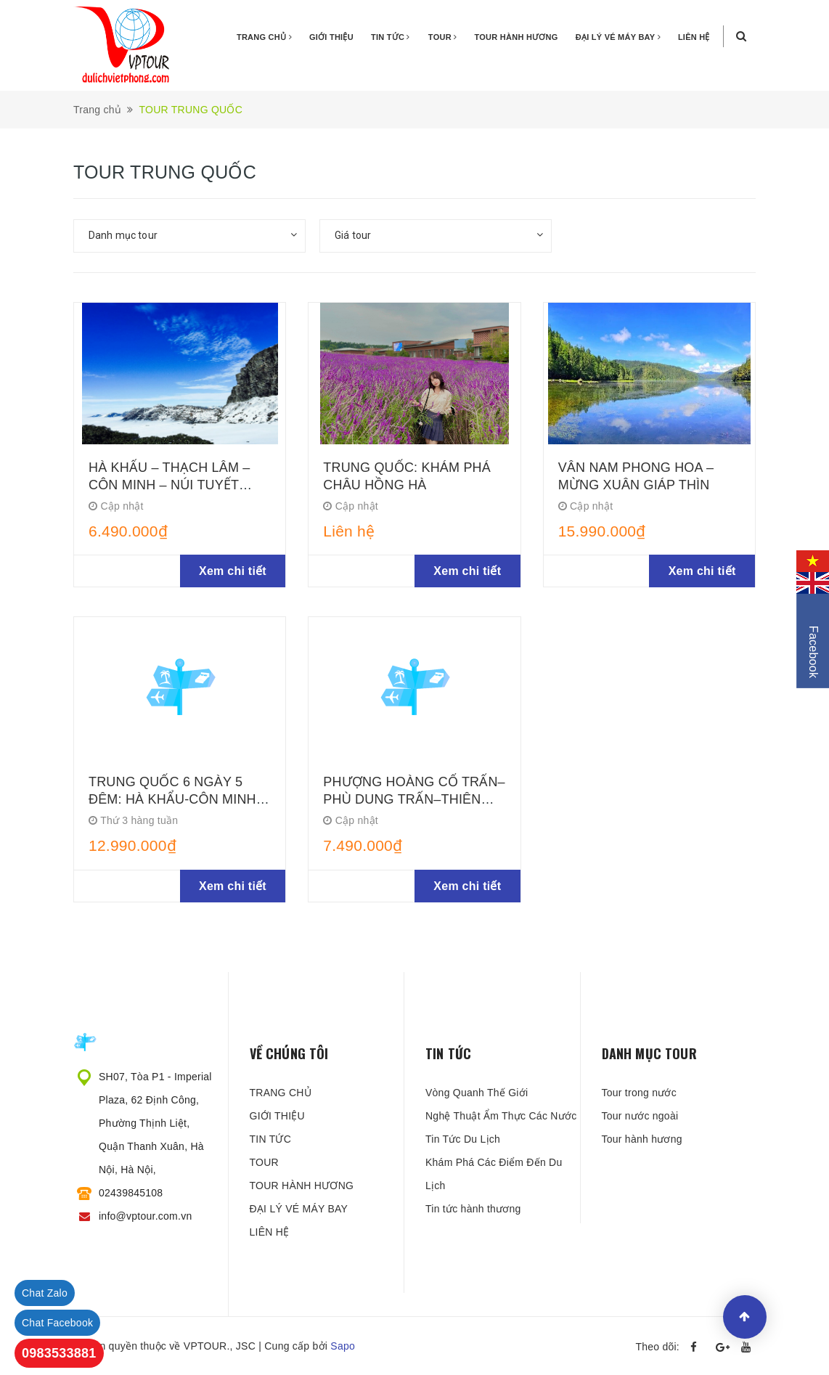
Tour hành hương (642, 1139)
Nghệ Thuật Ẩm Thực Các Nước (500, 1116)
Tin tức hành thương (473, 1209)
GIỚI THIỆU (331, 37)
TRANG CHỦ (264, 37)
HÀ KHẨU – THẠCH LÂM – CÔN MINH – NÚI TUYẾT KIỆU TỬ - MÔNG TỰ (169, 485)
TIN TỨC (390, 37)
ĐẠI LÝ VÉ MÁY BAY (618, 37)
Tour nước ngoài (640, 1116)
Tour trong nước (639, 1092)
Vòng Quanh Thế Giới (476, 1092)
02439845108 (131, 1193)
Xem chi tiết (232, 571)
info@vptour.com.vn (145, 1216)
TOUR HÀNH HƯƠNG (516, 37)
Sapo (342, 1346)
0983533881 (59, 1353)
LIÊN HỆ (694, 37)
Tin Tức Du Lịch (462, 1139)
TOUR (442, 37)
